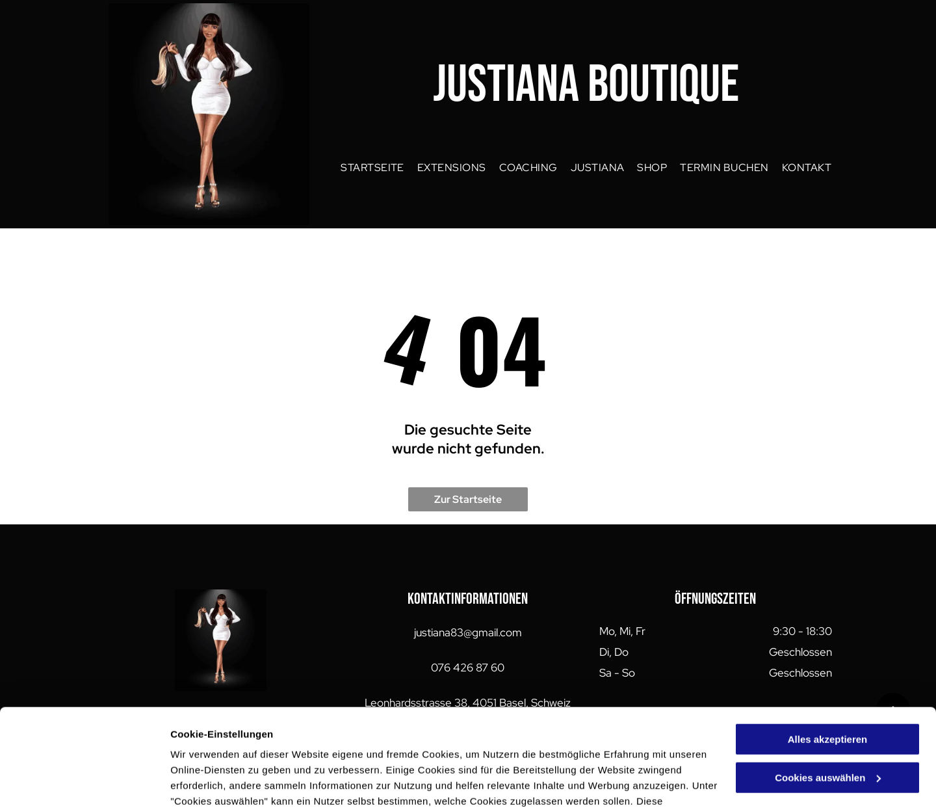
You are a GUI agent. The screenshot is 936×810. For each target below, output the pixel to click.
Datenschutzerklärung (225, 748)
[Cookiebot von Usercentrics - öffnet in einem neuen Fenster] (84, 784)
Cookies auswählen (216, 784)
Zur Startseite (468, 499)
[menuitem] (372, 167)
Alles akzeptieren (828, 655)
